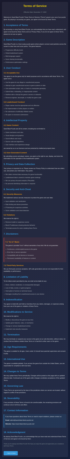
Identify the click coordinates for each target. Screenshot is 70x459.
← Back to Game (11, 453)
